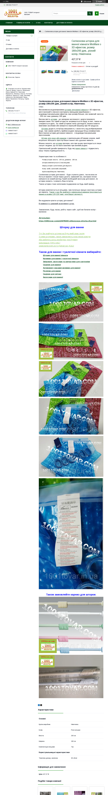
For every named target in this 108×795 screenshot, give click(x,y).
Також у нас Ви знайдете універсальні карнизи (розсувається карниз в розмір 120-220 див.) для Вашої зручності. (70, 193)
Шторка (44, 129)
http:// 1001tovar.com (14, 124)
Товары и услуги (23, 23)
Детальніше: (44, 218)
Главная (9, 23)
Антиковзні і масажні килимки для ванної (61, 268)
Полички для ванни (52, 271)
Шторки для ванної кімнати (55, 255)
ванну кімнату (81, 148)
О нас (38, 23)
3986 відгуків (87, 1)
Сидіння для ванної (52, 265)
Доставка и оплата (64, 23)
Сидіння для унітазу (52, 274)
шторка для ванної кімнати (76, 110)
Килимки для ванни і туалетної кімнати (61, 259)
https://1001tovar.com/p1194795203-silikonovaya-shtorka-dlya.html (67, 221)
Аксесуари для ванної (53, 277)
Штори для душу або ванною (53, 138)
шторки (54, 119)
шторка (59, 143)
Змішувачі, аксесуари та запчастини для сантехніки (66, 262)
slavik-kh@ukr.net (13, 127)
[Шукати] (90, 13)
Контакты (48, 23)
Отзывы (8, 44)
